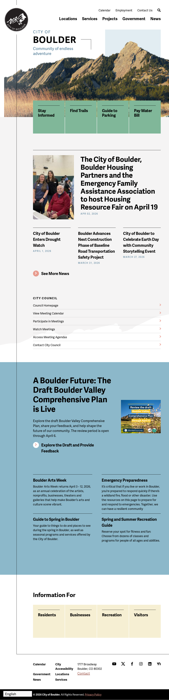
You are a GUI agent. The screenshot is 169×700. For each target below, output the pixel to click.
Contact (83, 673)
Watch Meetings (44, 329)
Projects (110, 18)
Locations (68, 18)
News (155, 18)
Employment (124, 10)
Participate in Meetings (48, 321)
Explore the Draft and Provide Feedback (67, 448)
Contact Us (144, 10)
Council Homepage (45, 305)
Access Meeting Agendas (50, 337)
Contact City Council (46, 345)
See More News (55, 273)
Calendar (105, 10)
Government (133, 18)
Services (89, 18)
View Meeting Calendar (48, 313)
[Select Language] (17, 694)
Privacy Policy (93, 694)
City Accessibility (64, 666)
